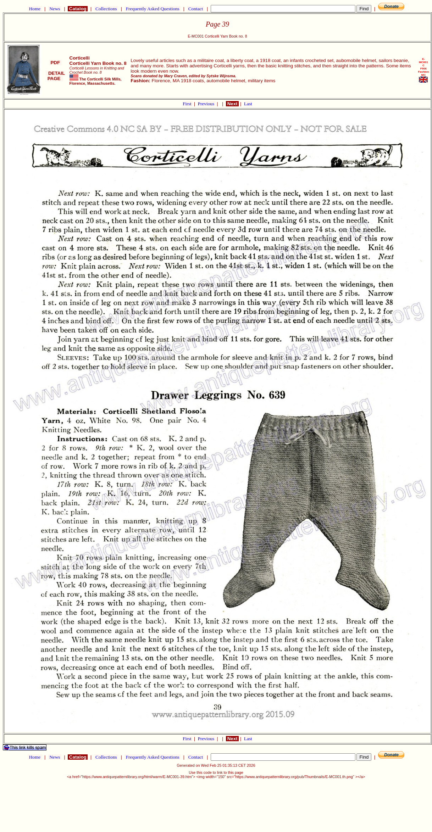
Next (232, 103)
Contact (195, 8)
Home (34, 8)
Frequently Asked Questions (152, 8)
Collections (106, 8)
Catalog (78, 8)
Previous (207, 103)
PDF (55, 62)
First (188, 103)
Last (248, 103)
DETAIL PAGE (55, 76)
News (54, 8)
